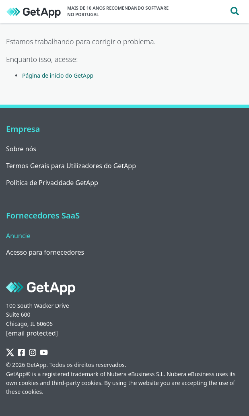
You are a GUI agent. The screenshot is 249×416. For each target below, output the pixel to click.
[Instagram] (33, 352)
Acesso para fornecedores (45, 252)
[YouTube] (44, 352)
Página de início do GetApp (57, 75)
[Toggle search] (235, 11)
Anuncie (18, 235)
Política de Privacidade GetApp (52, 182)
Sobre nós (21, 148)
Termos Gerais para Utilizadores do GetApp (71, 165)
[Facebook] (21, 352)
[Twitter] (10, 352)
